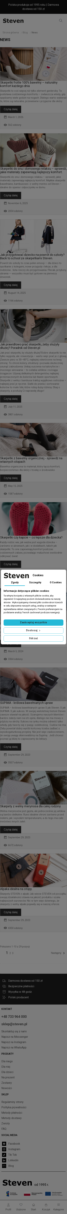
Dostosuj (33, 630)
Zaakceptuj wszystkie (33, 622)
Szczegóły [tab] (35, 582)
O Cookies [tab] (56, 582)
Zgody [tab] (15, 582)
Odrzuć (33, 638)
